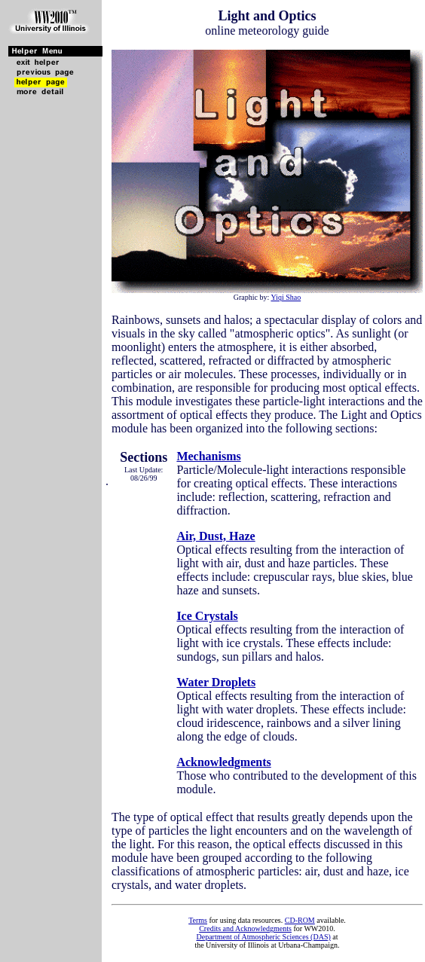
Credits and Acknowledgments (245, 928)
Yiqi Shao (286, 297)
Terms (197, 920)
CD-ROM (300, 920)
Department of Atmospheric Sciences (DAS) (263, 937)
